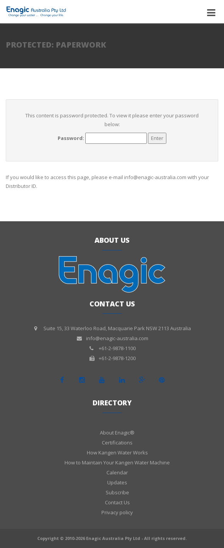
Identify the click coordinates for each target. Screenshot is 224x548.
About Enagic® (117, 432)
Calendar (117, 472)
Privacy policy (117, 512)
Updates (117, 482)
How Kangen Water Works (117, 452)
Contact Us (117, 502)
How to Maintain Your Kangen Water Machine (117, 462)
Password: (102, 138)
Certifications (117, 442)
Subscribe (117, 492)
